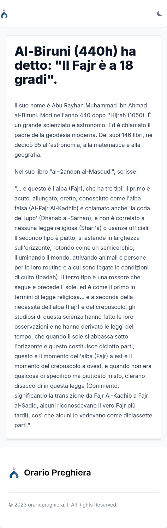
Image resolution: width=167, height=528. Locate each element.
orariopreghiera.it (48, 505)
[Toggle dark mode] (160, 13)
